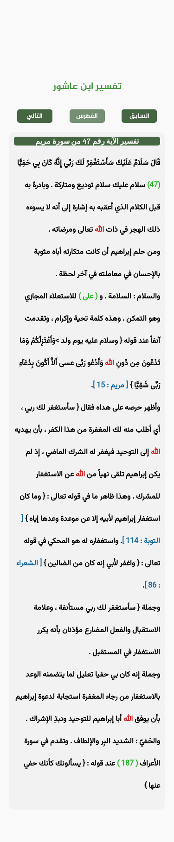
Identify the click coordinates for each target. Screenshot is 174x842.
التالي (34, 116)
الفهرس (87, 116)
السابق (139, 116)
